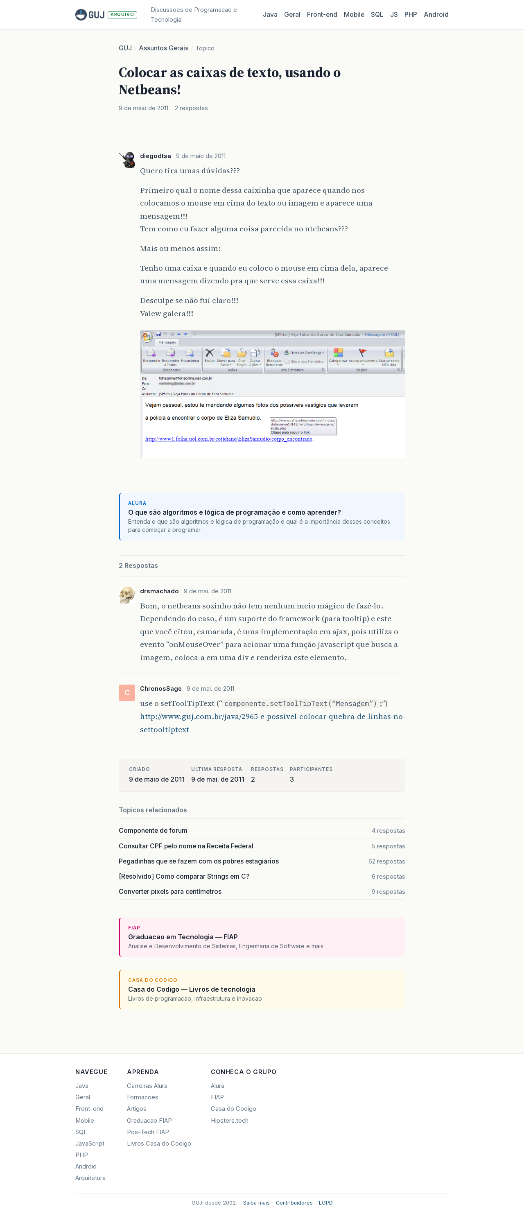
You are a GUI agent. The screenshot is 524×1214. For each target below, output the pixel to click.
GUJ (125, 48)
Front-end (89, 1108)
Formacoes (142, 1097)
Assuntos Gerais (163, 48)
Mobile (354, 14)
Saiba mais (256, 1203)
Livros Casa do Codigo (159, 1143)
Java (270, 14)
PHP (410, 14)
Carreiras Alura (147, 1086)
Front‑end (322, 14)
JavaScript (89, 1143)
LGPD (326, 1203)
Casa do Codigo (233, 1108)
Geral (292, 14)
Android (436, 14)
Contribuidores (294, 1203)
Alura (217, 1086)
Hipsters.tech (229, 1120)
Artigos (137, 1108)
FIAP (217, 1097)
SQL (377, 14)
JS (394, 14)
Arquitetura (90, 1178)
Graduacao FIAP (149, 1120)
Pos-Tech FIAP (148, 1132)
